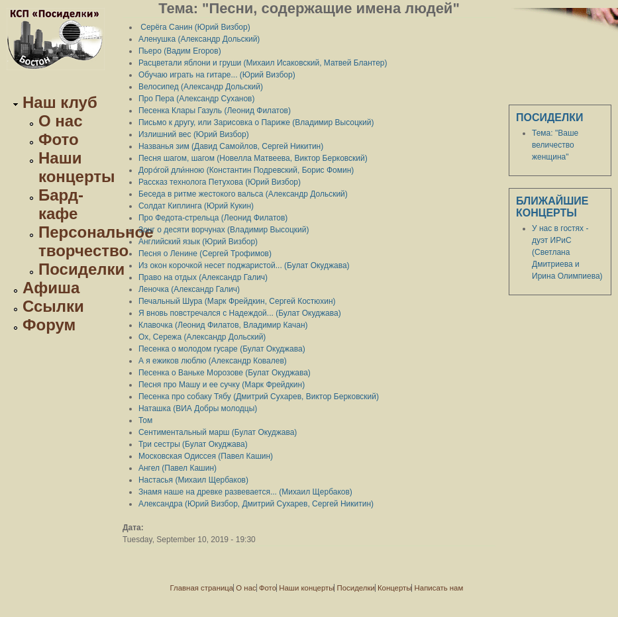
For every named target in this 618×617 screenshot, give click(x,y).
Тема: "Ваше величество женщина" (555, 145)
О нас (60, 121)
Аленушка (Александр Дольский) (199, 39)
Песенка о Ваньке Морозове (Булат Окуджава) (224, 372)
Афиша (51, 288)
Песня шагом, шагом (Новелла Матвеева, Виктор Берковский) (253, 158)
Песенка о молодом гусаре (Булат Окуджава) (221, 349)
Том (145, 420)
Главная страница (202, 588)
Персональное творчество (96, 241)
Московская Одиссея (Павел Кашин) (205, 456)
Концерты (394, 588)
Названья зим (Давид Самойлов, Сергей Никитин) (230, 146)
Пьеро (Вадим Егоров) (179, 51)
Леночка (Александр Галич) (189, 289)
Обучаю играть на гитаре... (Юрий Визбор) (216, 74)
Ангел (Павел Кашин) (177, 468)
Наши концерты (76, 167)
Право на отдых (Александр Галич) (203, 277)
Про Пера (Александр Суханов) (196, 98)
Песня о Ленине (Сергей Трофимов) (205, 253)
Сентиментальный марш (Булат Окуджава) (217, 432)
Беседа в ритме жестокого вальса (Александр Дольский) (243, 194)
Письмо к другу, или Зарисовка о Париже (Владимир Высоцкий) (256, 122)
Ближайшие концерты (552, 206)
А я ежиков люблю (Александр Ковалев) (212, 360)
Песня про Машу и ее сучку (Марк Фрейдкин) (221, 384)
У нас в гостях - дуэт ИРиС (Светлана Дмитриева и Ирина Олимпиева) (567, 252)
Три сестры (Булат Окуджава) (193, 444)
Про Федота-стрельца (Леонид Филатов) (212, 217)
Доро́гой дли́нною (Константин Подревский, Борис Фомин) (246, 170)
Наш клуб (60, 102)
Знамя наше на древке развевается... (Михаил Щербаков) (245, 492)
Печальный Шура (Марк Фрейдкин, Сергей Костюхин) (237, 301)
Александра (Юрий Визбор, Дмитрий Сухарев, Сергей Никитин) (256, 503)
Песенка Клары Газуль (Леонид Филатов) (214, 110)
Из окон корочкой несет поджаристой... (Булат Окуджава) (244, 265)
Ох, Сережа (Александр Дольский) (202, 337)
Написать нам (439, 588)
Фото (58, 139)
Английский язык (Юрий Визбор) (198, 241)
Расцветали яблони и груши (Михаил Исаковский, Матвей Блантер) (262, 63)
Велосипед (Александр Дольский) (200, 86)
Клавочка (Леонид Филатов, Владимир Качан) (223, 325)
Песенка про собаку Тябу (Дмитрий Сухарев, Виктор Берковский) (258, 396)
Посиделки (81, 269)
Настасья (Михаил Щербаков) (193, 480)
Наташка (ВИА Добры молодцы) (197, 408)
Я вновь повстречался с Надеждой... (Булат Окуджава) (239, 313)
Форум (49, 325)
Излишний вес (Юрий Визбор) (193, 134)
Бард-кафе (60, 204)
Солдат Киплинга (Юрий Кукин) (196, 206)
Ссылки (53, 306)
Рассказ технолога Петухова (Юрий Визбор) (219, 182)
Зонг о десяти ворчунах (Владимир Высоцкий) (223, 229)
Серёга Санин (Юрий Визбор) (194, 27)
